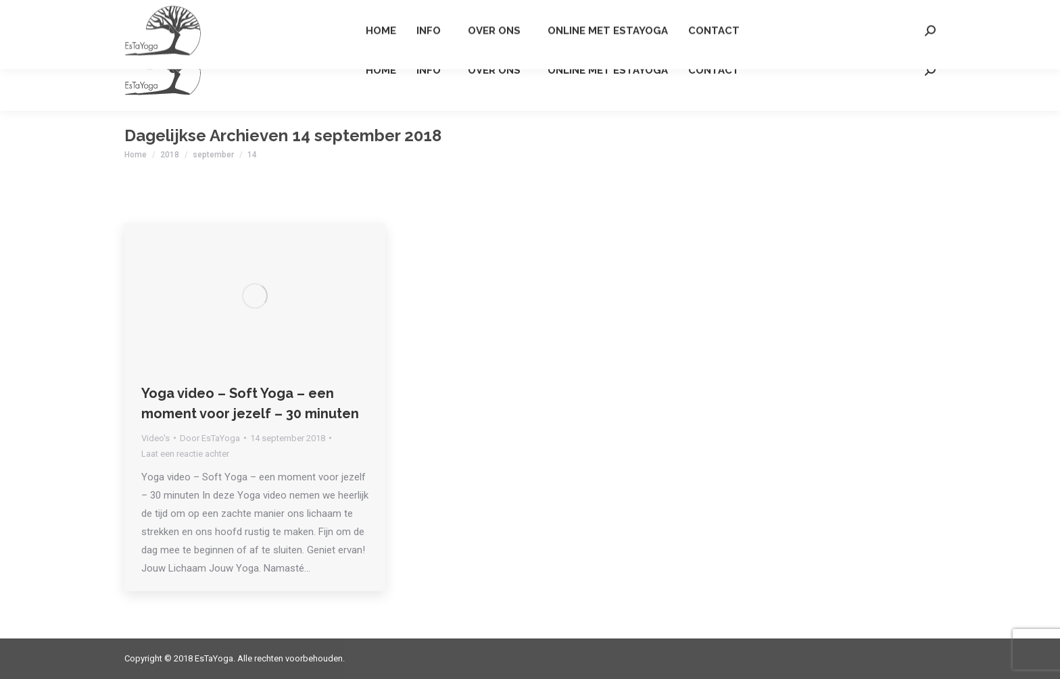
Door (210, 438)
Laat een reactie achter (185, 454)
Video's (155, 438)
